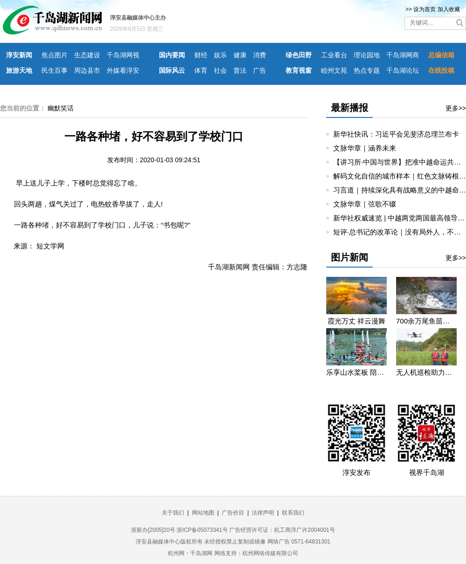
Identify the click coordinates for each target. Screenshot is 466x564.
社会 (220, 70)
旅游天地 (19, 70)
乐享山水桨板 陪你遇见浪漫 (356, 372)
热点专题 (367, 70)
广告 (259, 70)
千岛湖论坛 (402, 70)
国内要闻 (172, 55)
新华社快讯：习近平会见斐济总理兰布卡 (396, 134)
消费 (259, 55)
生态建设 (87, 55)
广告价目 (233, 512)
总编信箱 (441, 55)
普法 (240, 70)
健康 (240, 55)
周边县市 (87, 70)
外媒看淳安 (123, 70)
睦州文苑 (334, 70)
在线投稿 (441, 70)
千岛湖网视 (123, 55)
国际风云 (172, 70)
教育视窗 (299, 70)
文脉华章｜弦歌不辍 (364, 204)
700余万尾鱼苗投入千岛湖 (426, 321)
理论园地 (367, 55)
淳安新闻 (19, 55)
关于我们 (173, 512)
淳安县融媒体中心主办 (138, 17)
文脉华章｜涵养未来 (364, 148)
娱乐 (220, 55)
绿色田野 (299, 55)
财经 (200, 55)
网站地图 (203, 512)
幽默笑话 (61, 108)
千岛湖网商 (402, 55)
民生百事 (54, 70)
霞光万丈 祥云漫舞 (356, 321)
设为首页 (424, 9)
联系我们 (293, 512)
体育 (200, 70)
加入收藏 (449, 9)
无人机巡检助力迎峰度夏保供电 (426, 372)
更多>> (455, 108)
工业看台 (334, 55)
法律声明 (263, 512)
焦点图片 (54, 55)
